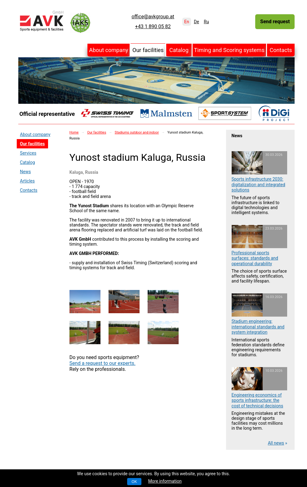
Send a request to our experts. (102, 363)
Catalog (179, 50)
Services (28, 153)
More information (165, 481)
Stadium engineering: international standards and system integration (258, 327)
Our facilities (148, 50)
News (25, 171)
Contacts (280, 50)
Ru (206, 21)
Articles (27, 180)
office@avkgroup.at (152, 16)
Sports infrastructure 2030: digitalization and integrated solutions (258, 184)
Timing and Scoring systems (229, 50)
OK (134, 482)
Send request (275, 21)
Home (74, 132)
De (196, 21)
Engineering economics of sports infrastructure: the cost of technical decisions (257, 400)
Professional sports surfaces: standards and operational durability (255, 258)
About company (108, 50)
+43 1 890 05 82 (153, 26)
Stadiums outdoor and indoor (137, 132)
